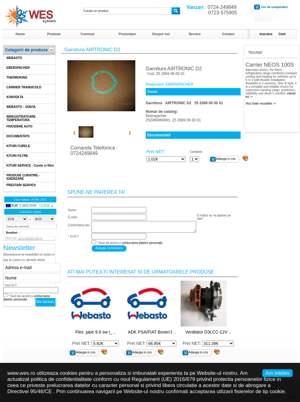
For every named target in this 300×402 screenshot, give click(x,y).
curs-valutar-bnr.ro (30, 238)
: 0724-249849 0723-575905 (210, 10)
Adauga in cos (225, 158)
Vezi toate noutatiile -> (261, 103)
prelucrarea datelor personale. (26, 297)
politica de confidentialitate (61, 379)
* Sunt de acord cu (26, 297)
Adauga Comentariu (109, 248)
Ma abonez (45, 302)
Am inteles (277, 373)
